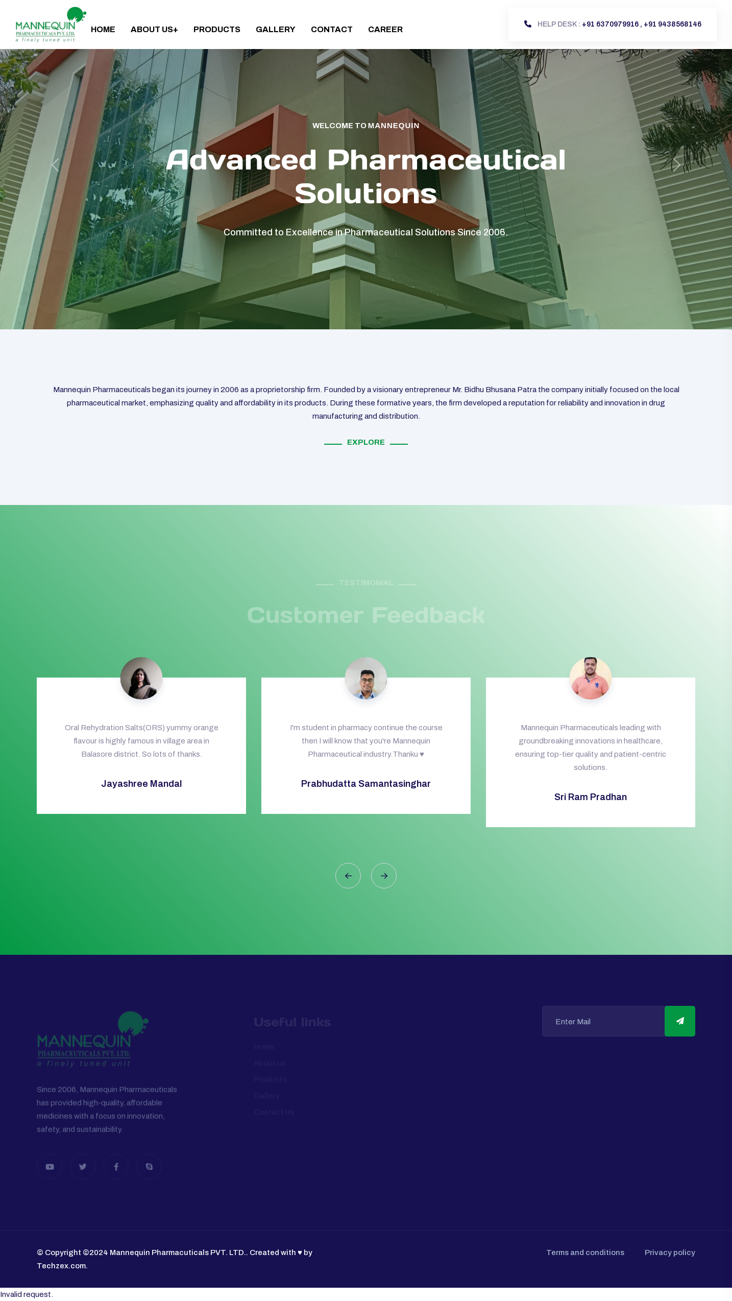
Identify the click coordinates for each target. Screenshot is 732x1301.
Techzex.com (61, 1266)
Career (385, 29)
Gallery (276, 29)
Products (216, 29)
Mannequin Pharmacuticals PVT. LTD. (178, 1252)
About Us (152, 29)
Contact (332, 29)
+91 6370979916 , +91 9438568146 (613, 24)
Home (103, 29)
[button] (348, 875)
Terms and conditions (585, 1252)
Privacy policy (670, 1252)
